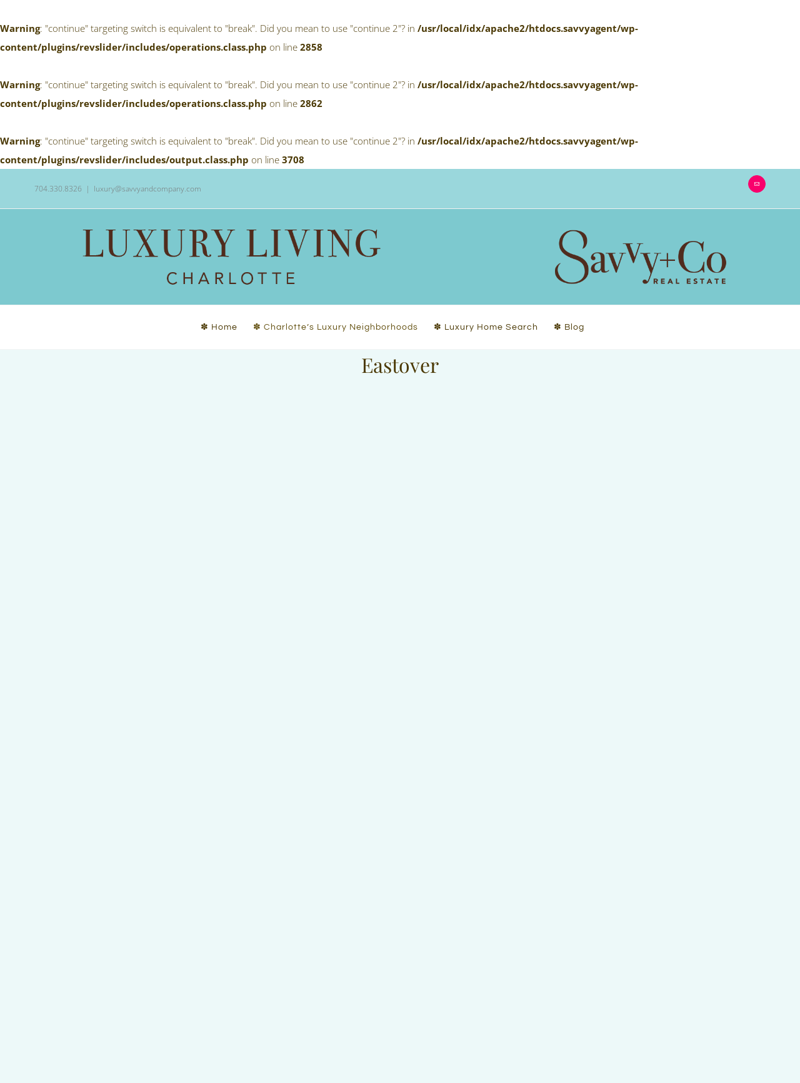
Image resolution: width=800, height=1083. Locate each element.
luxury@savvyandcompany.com (147, 188)
